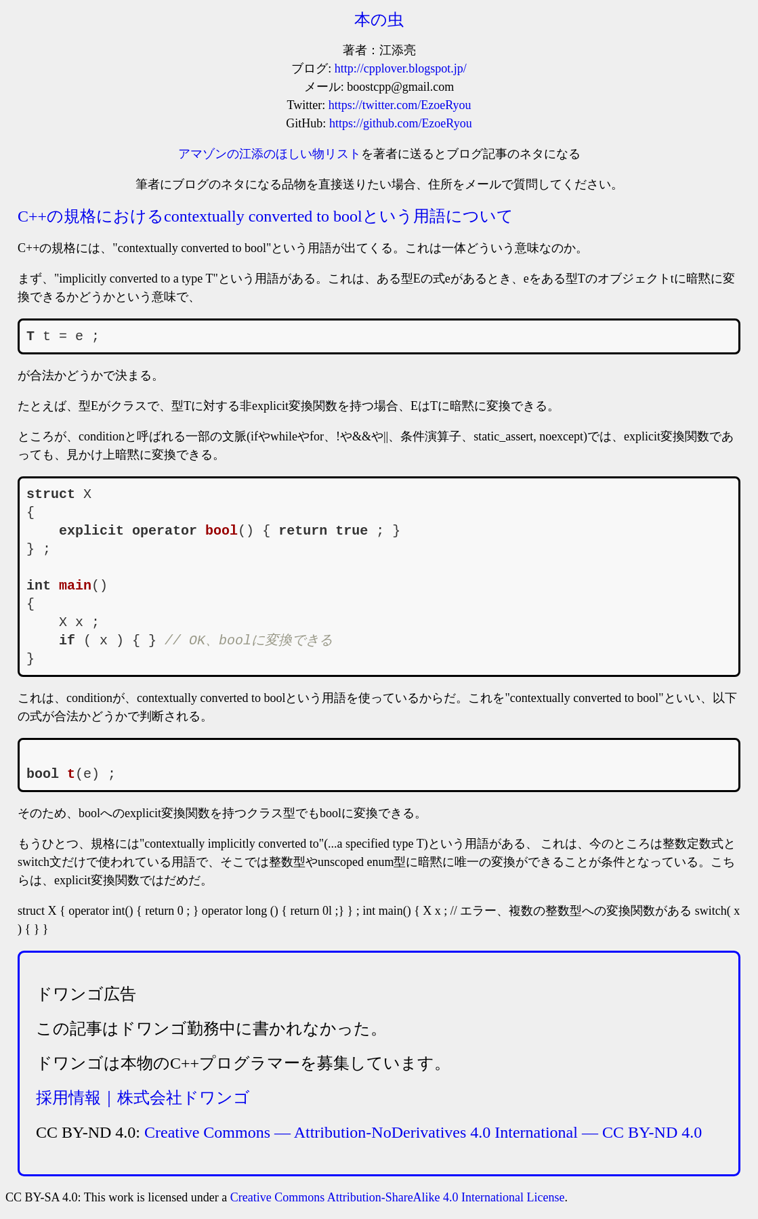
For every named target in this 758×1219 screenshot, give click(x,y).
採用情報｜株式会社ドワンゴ (143, 1098)
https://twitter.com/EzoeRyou (400, 105)
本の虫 (379, 19)
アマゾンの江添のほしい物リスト (269, 154)
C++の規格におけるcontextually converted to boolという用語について (265, 216)
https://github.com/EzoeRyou (400, 123)
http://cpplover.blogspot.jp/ (401, 68)
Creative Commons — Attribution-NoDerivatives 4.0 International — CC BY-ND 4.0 (423, 1132)
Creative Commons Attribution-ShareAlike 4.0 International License (397, 1197)
